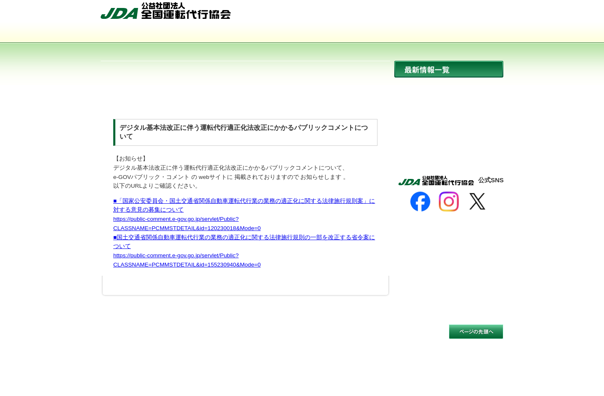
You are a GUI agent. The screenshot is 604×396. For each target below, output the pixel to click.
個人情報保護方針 (197, 337)
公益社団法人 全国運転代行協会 (166, 10)
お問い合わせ (481, 14)
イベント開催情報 (448, 123)
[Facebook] (420, 201)
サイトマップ (434, 14)
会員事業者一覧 (382, 33)
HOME (393, 14)
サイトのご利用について (133, 337)
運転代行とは (221, 33)
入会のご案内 (463, 33)
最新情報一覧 (448, 69)
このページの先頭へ (476, 331)
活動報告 (448, 141)
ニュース (448, 87)
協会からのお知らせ (448, 105)
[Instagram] (449, 201)
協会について (141, 33)
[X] (477, 201)
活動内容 (302, 33)
